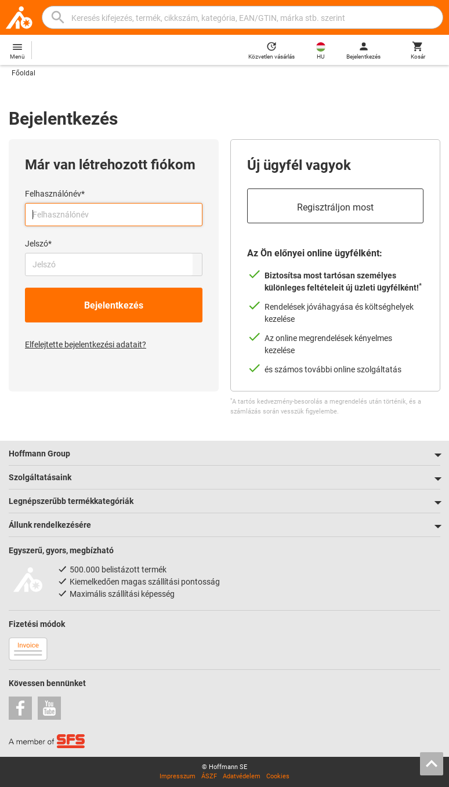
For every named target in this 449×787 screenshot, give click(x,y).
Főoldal (23, 73)
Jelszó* (38, 243)
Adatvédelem (241, 776)
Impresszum (177, 776)
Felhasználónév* (55, 193)
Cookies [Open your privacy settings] (277, 776)
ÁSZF (209, 776)
